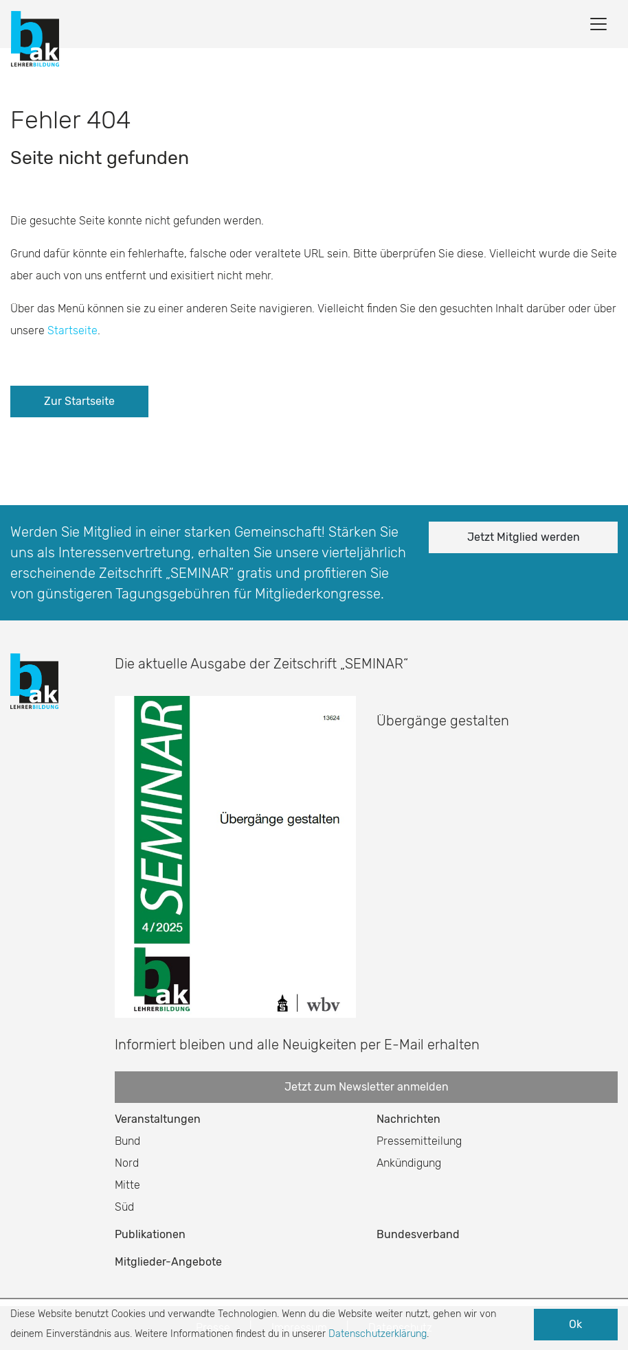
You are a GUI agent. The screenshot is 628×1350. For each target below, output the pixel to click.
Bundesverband (418, 1234)
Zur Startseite (79, 401)
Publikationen (150, 1234)
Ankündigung (409, 1162)
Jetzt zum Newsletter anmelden (366, 1086)
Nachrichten (408, 1119)
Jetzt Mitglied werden (523, 537)
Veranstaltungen (158, 1119)
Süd (124, 1206)
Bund (127, 1141)
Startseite (72, 330)
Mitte (127, 1184)
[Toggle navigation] (598, 24)
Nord (127, 1162)
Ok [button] (575, 1324)
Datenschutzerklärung (377, 1334)
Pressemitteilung (419, 1141)
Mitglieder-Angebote (168, 1261)
